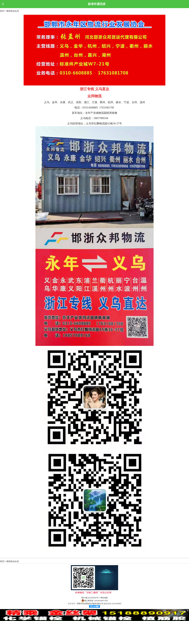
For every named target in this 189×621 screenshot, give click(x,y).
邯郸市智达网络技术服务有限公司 (90, 604)
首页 (2, 11)
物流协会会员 (12, 11)
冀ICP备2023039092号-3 (90, 598)
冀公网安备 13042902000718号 (94, 600)
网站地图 (104, 598)
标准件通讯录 (97, 4)
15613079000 (116, 604)
